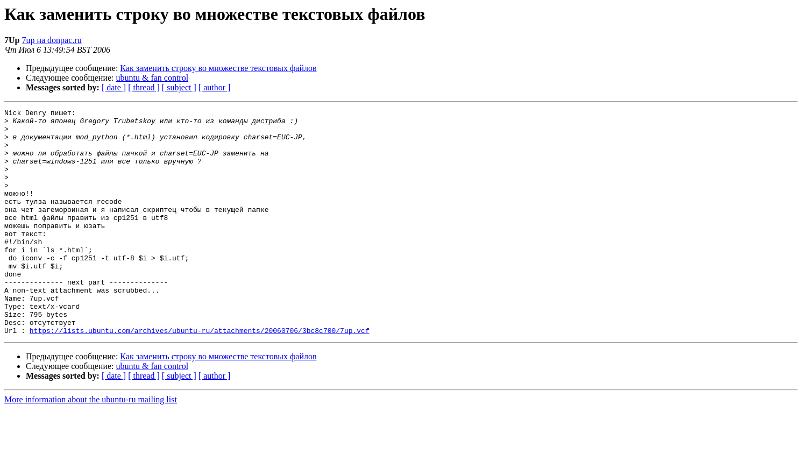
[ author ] (214, 87)
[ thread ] (144, 87)
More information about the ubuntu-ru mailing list (90, 444)
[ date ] (114, 87)
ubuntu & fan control (152, 77)
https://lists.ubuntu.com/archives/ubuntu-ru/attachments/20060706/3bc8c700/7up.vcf (200, 375)
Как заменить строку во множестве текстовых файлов (218, 68)
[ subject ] (179, 87)
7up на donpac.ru (51, 40)
